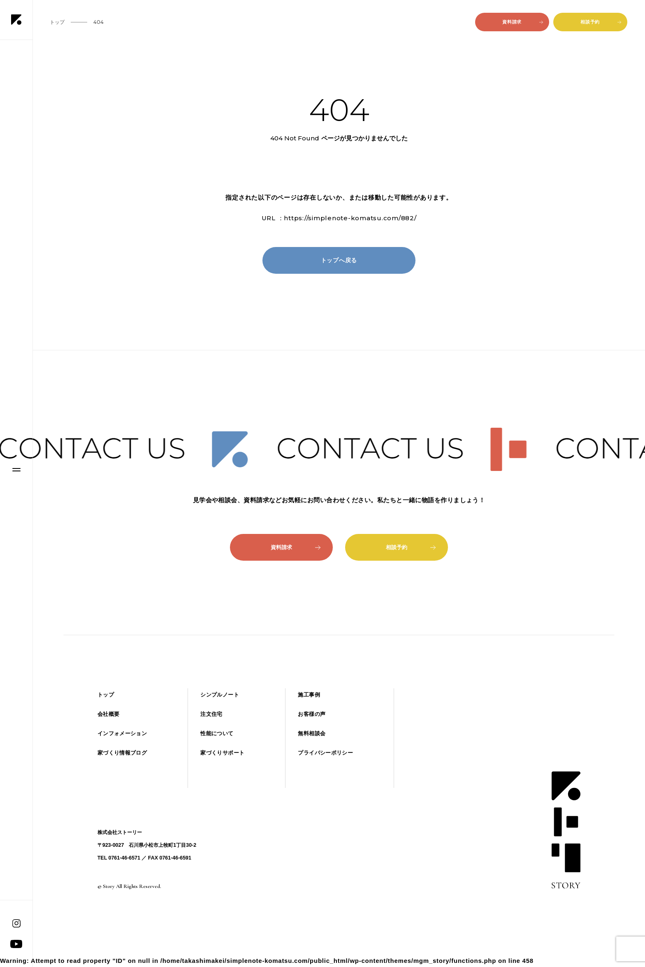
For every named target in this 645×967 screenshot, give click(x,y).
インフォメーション (122, 733)
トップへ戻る (339, 260)
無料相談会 (311, 733)
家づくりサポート (222, 753)
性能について (216, 733)
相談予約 (600, 21)
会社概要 (108, 714)
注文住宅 (211, 714)
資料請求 (522, 21)
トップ (105, 695)
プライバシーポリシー (325, 753)
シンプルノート (219, 695)
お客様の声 (311, 714)
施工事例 (309, 695)
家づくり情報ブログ (122, 753)
